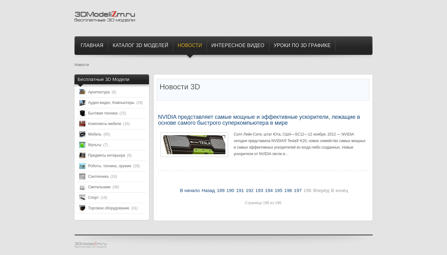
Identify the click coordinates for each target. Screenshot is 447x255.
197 (298, 190)
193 (259, 190)
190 (230, 190)
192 (250, 190)
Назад (208, 190)
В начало (190, 190)
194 (269, 190)
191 (240, 190)
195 (278, 190)
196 (288, 190)
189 (221, 190)
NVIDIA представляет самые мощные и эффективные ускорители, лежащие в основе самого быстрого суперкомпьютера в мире (259, 120)
